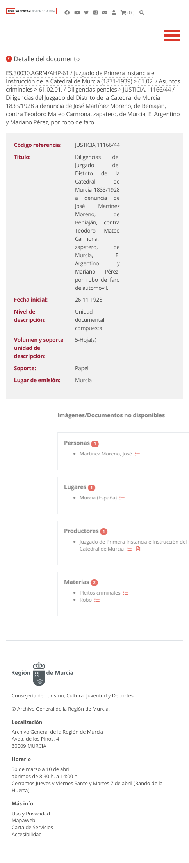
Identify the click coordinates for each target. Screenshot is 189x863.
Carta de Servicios (32, 827)
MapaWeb (23, 820)
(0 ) (128, 12)
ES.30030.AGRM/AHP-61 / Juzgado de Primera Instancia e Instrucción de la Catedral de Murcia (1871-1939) (80, 77)
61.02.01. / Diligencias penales (78, 90)
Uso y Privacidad (31, 813)
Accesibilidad (27, 834)
